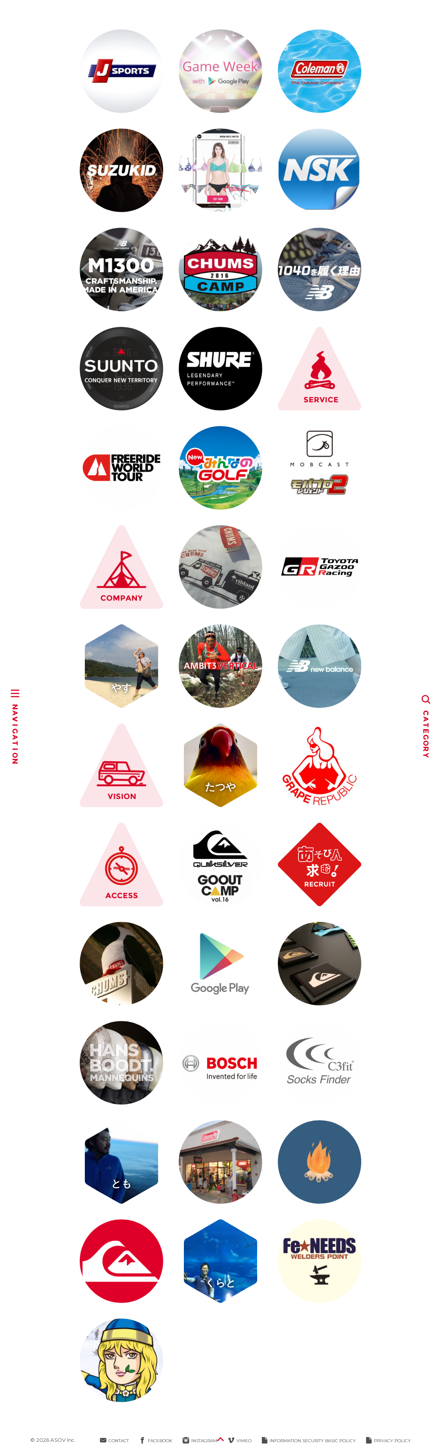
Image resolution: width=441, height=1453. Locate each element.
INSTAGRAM (200, 1441)
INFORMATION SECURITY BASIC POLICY (309, 1441)
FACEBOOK (155, 1441)
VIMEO (240, 1441)
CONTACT (114, 1441)
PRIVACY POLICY (388, 1441)
